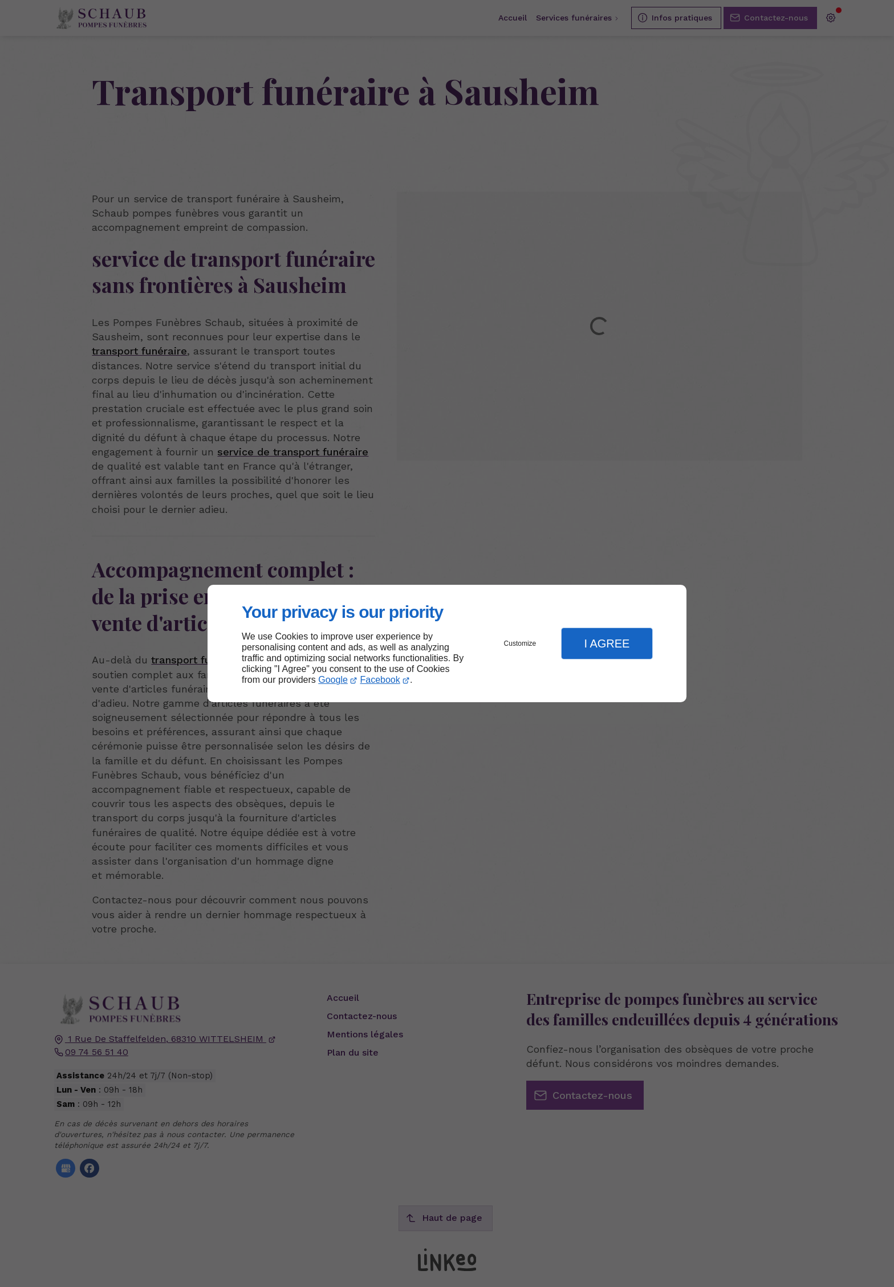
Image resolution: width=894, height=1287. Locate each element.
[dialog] (447, 644)
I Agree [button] (606, 643)
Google (333, 680)
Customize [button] (520, 643)
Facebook (380, 680)
